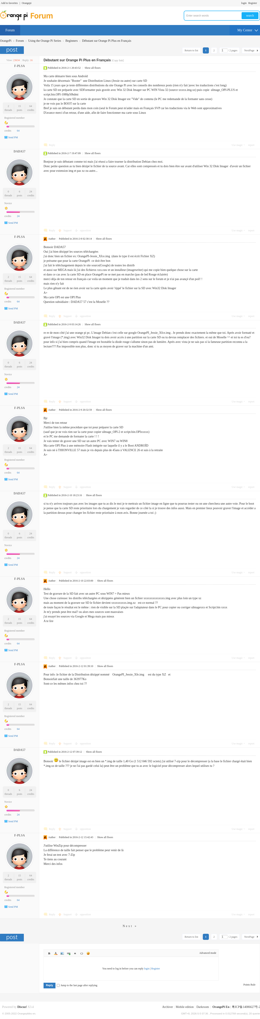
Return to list (191, 50)
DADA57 (19, 151)
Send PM (13, 137)
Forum (10, 30)
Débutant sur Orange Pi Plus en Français (106, 40)
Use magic (237, 145)
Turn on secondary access (259, 3)
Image (62, 953)
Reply (52, 145)
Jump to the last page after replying (77, 985)
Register (252, 3)
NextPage (249, 50)
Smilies (88, 953)
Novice (8, 203)
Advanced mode (207, 952)
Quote (75, 953)
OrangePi (5, 40)
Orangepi (26, 3)
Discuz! (22, 1007)
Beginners (71, 40)
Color (56, 953)
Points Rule (249, 984)
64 (30, 106)
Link (69, 953)
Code (82, 953)
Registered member (14, 117)
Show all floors (93, 67)
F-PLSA (19, 66)
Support (67, 230)
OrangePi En (221, 1007)
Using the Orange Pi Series (44, 40)
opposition (85, 230)
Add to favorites (9, 3)
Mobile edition (185, 1007)
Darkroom (203, 1007)
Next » (130, 926)
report (251, 145)
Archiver (167, 1007)
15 (19, 106)
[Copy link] (118, 60)
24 (30, 191)
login (244, 3)
